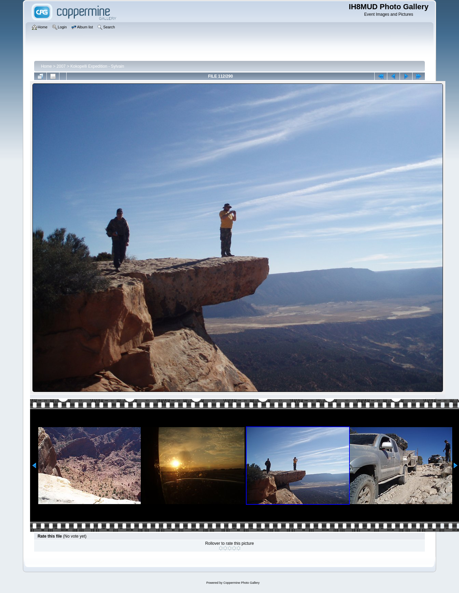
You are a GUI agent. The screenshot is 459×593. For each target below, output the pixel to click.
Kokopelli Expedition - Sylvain (97, 66)
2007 (61, 66)
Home (46, 66)
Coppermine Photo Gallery (241, 582)
